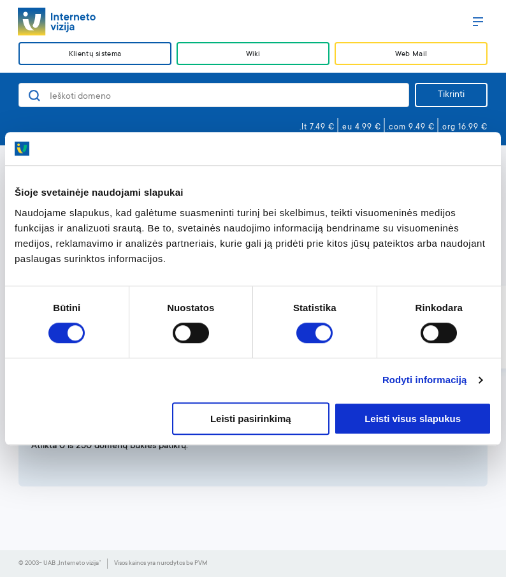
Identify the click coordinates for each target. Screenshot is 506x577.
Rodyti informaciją (424, 380)
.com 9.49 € (411, 127)
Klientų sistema (95, 54)
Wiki (253, 54)
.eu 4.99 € (360, 127)
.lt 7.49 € (317, 127)
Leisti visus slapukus (413, 418)
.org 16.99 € (464, 127)
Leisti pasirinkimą (250, 418)
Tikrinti (451, 95)
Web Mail (411, 54)
